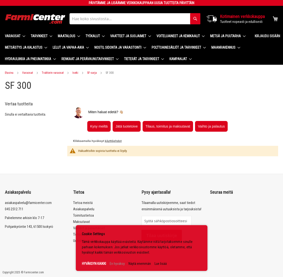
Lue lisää (161, 264)
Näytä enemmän (139, 264)
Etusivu (9, 72)
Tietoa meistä (83, 203)
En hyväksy (117, 264)
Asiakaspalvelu (83, 209)
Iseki (75, 72)
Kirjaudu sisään (267, 36)
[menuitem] (13, 36)
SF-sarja (92, 72)
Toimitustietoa (83, 215)
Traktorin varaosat (53, 72)
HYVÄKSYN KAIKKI (94, 264)
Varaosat (27, 72)
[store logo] (35, 19)
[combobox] (134, 18)
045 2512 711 (14, 209)
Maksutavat (81, 222)
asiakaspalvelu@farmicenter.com (28, 203)
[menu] (126, 47)
